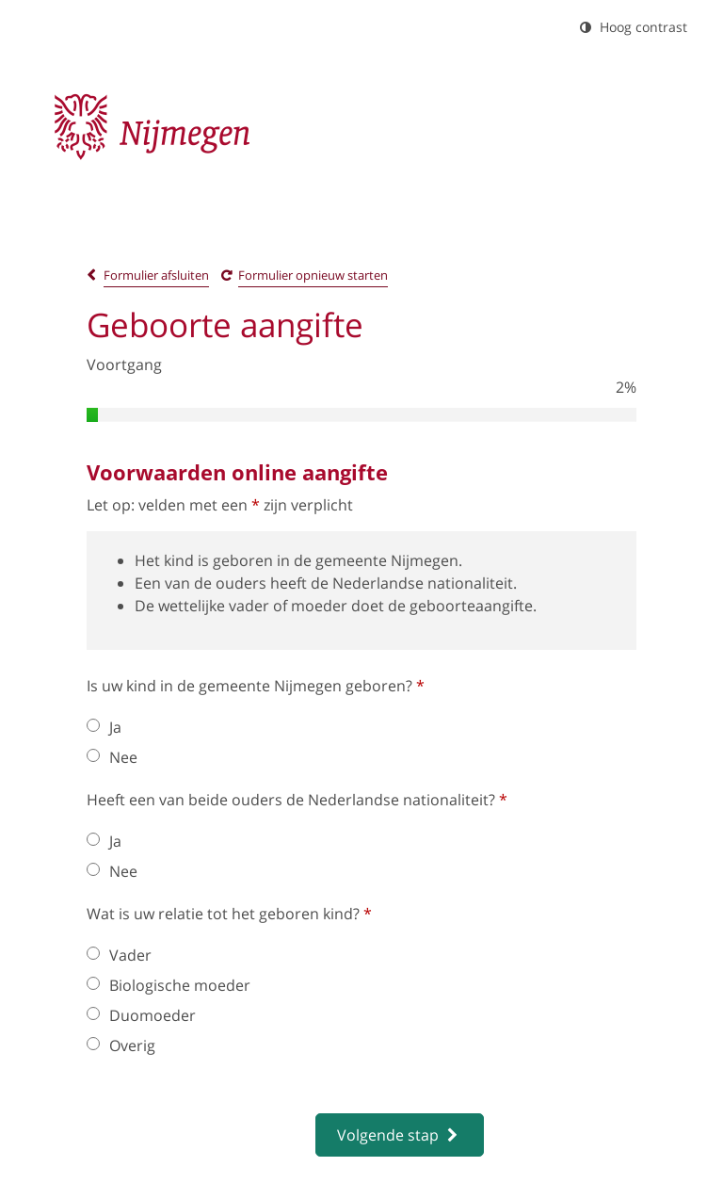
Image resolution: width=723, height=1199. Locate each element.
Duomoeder (141, 1015)
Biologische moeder (168, 985)
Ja (104, 727)
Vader (119, 955)
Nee (112, 757)
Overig (121, 1045)
